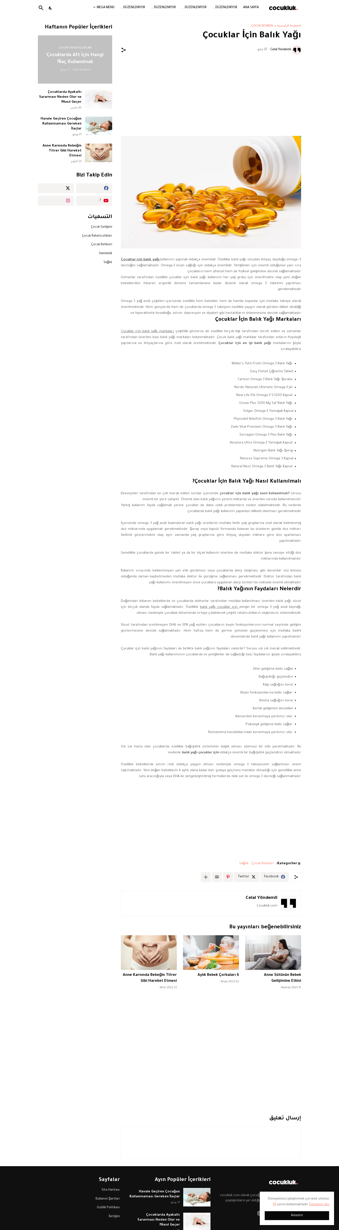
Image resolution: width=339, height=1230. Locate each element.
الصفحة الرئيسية (289, 26)
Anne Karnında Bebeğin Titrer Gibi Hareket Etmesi (62, 151)
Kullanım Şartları (108, 1199)
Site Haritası (111, 1190)
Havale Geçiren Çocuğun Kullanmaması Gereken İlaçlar (61, 124)
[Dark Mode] (50, 8)
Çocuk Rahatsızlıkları (97, 236)
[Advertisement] (211, 95)
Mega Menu (105, 7)
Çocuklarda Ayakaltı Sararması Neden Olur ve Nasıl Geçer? (60, 97)
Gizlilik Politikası (108, 1207)
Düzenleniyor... (224, 7)
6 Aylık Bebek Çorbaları (216, 975)
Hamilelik (105, 253)
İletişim (114, 1216)
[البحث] (42, 8)
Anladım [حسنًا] (297, 1215)
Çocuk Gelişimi (101, 227)
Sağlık (243, 863)
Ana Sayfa (251, 7)
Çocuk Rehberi (262, 26)
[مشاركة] (123, 50)
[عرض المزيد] (206, 877)
